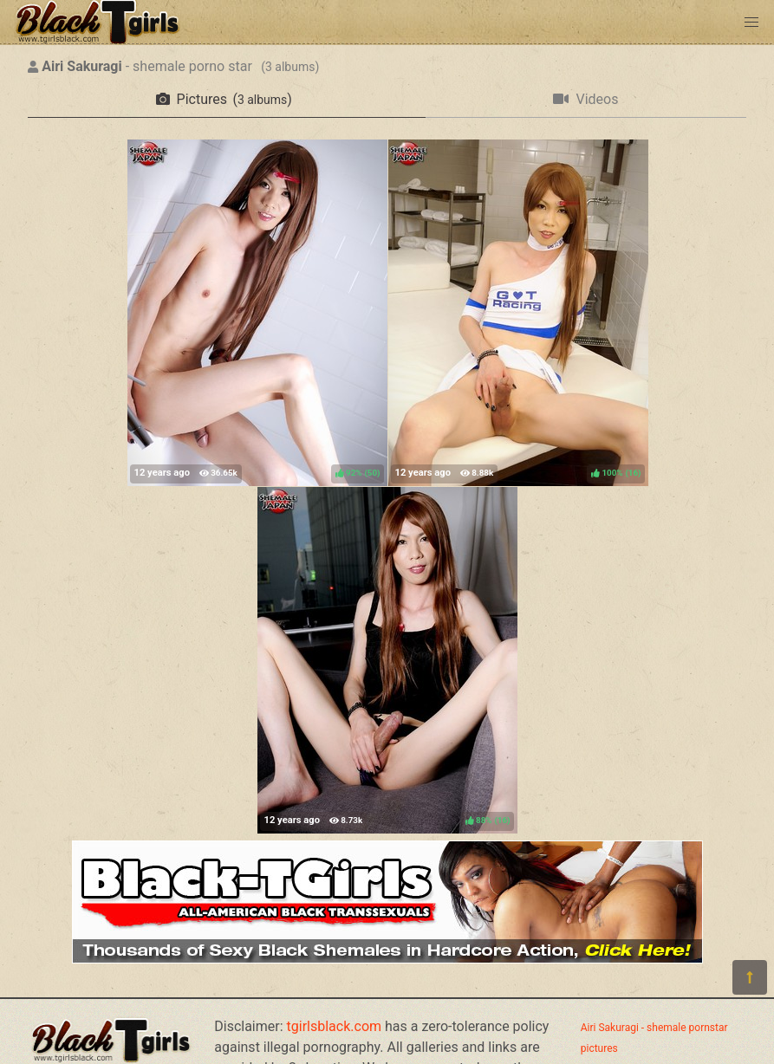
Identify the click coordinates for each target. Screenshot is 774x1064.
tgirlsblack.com (334, 1026)
